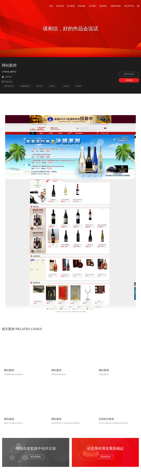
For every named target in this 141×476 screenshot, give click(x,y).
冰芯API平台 (129, 6)
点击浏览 (129, 80)
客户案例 (71, 6)
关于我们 (92, 6)
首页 (51, 6)
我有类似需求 (128, 74)
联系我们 (103, 6)
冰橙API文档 (115, 6)
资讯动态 (81, 6)
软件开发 (60, 6)
